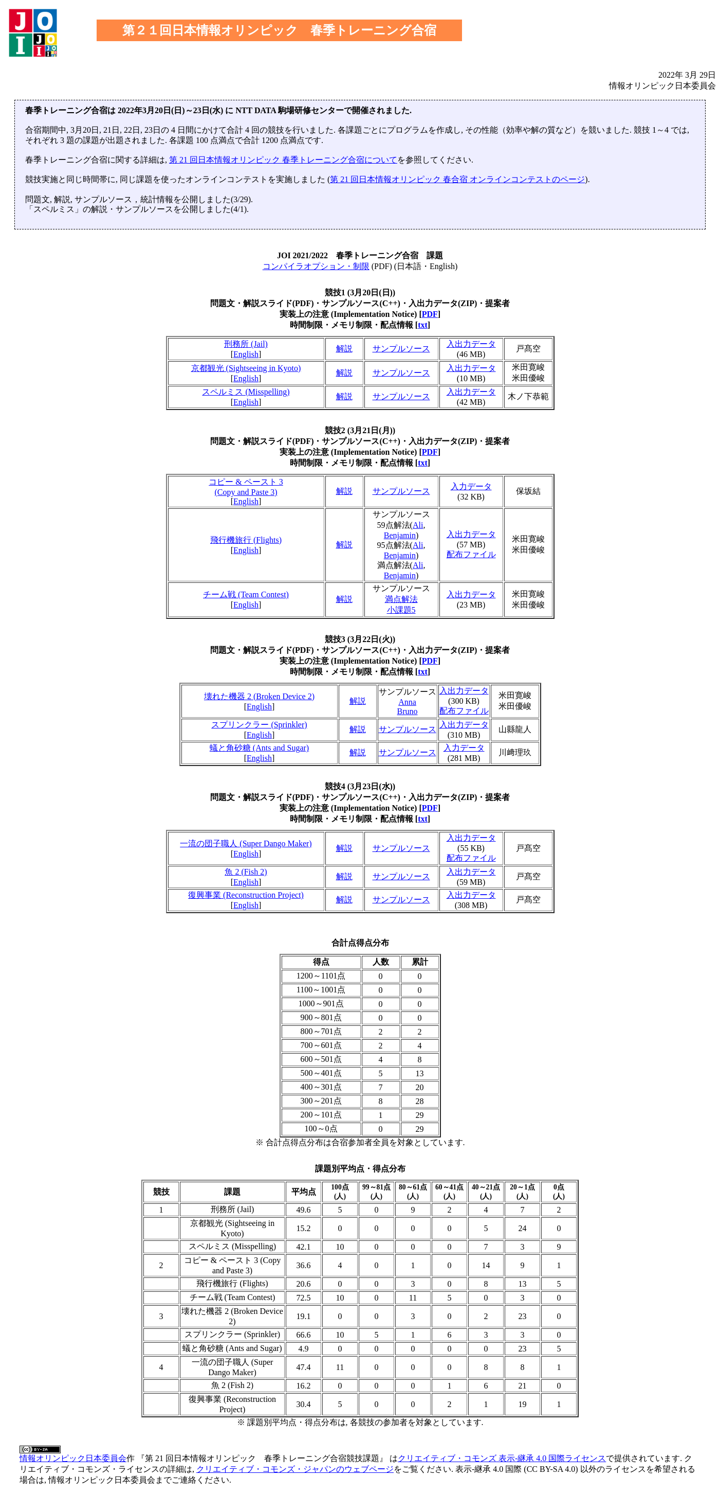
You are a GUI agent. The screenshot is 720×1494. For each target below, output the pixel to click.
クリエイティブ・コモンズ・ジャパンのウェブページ (295, 1469)
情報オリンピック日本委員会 (73, 1458)
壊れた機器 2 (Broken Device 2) (259, 696)
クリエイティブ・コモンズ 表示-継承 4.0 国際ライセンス (502, 1458)
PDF (430, 314)
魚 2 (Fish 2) (246, 871)
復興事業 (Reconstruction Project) (246, 895)
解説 (344, 348)
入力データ (471, 486)
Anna (407, 702)
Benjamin (400, 535)
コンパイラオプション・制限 (316, 266)
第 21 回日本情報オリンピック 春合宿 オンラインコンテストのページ (457, 179)
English (246, 354)
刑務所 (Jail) (246, 344)
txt (423, 325)
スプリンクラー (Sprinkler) (259, 724)
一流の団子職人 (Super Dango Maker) (245, 843)
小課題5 (401, 610)
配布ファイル (471, 554)
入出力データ (471, 344)
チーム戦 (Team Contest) (246, 594)
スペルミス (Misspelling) (245, 391)
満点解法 (401, 599)
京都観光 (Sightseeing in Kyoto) (246, 368)
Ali (418, 525)
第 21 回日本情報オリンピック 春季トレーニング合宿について (283, 159)
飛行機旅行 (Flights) (246, 540)
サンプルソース (401, 348)
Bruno (407, 711)
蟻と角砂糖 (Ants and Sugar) (259, 747)
